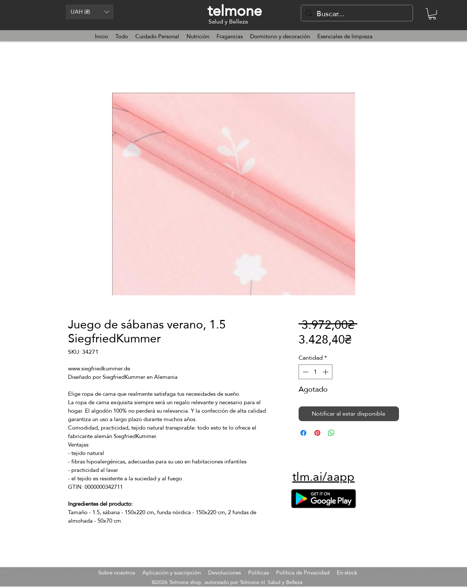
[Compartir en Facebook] (303, 432)
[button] (90, 11)
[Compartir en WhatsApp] (331, 432)
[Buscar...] (357, 13)
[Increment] (326, 372)
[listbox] (90, 11)
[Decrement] (305, 372)
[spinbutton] (315, 372)
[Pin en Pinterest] (317, 432)
